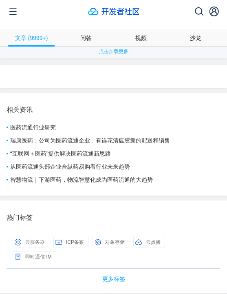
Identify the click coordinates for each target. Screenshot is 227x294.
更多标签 (113, 279)
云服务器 (30, 242)
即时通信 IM (33, 257)
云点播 (148, 242)
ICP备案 (69, 242)
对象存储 (110, 242)
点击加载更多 (113, 51)
